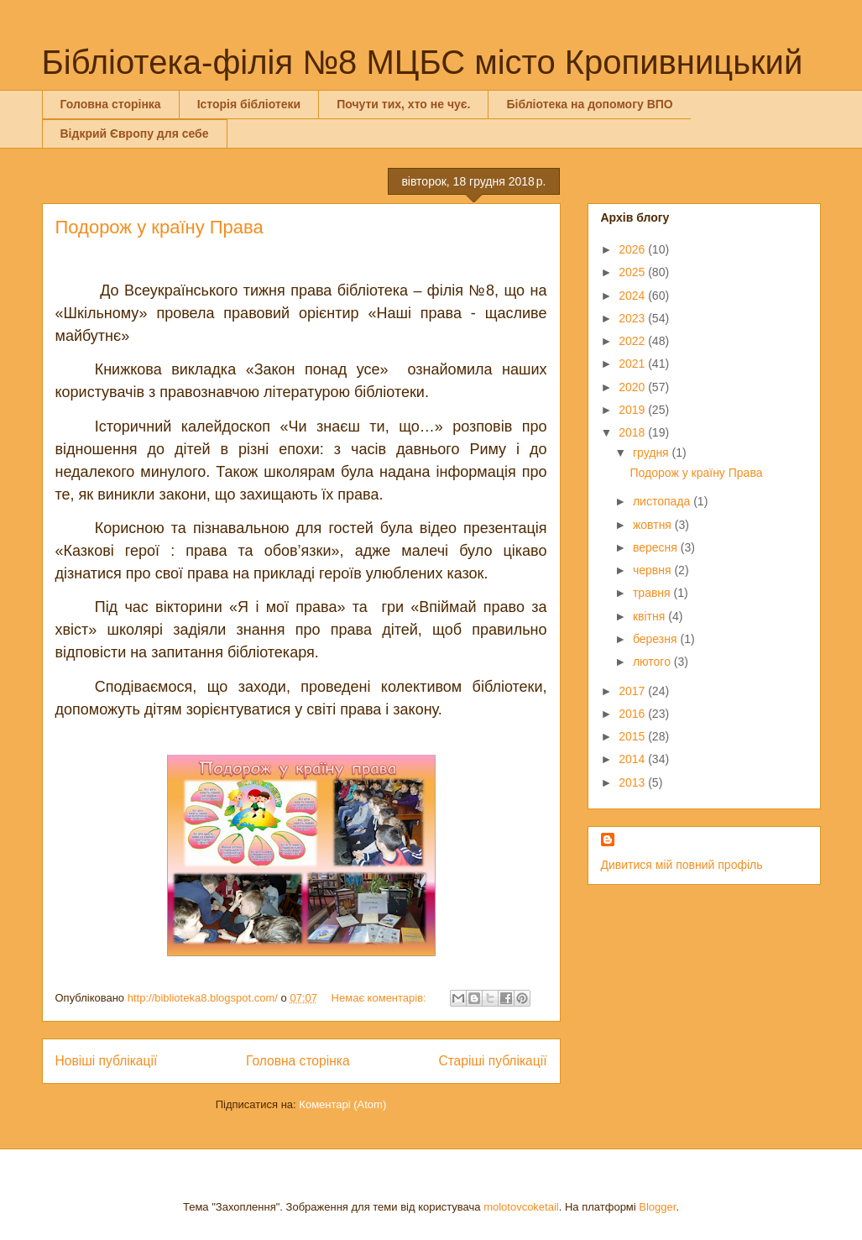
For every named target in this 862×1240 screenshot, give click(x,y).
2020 (633, 387)
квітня (650, 616)
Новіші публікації (106, 1061)
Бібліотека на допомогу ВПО (589, 104)
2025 (633, 272)
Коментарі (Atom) (342, 1104)
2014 (633, 759)
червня (654, 570)
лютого (653, 661)
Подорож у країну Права (159, 227)
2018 (633, 432)
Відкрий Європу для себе (134, 133)
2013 (633, 782)
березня (657, 639)
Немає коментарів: (381, 997)
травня (653, 592)
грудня (652, 452)
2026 (633, 249)
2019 (633, 409)
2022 (633, 341)
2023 (633, 318)
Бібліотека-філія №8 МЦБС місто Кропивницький (422, 62)
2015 (633, 736)
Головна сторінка (110, 104)
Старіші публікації (492, 1061)
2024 (633, 295)
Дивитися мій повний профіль (682, 864)
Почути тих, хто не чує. (403, 104)
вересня (657, 547)
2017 (633, 691)
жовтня (654, 524)
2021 (633, 363)
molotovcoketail (521, 1207)
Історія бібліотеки (248, 104)
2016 (633, 713)
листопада (663, 501)
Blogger (657, 1207)
